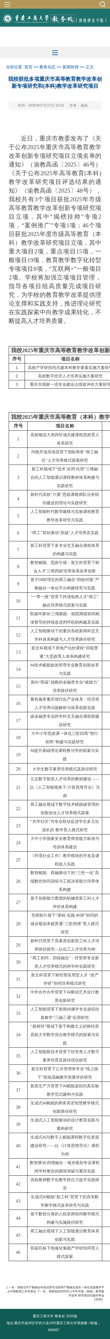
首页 (28, 67)
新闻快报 (71, 67)
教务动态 (47, 67)
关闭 (98, 1299)
